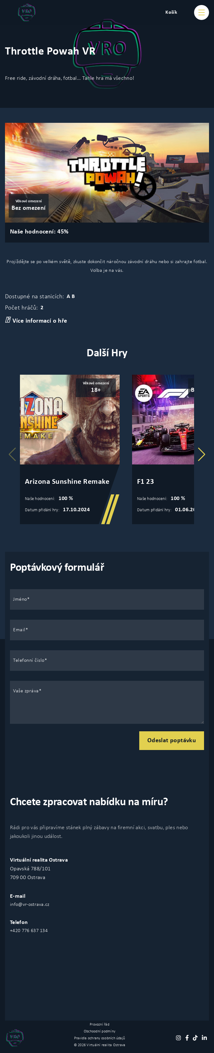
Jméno (20, 599)
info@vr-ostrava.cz (30, 904)
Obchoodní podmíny (99, 1031)
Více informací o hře (36, 320)
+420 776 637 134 (29, 930)
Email (19, 629)
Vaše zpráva (26, 691)
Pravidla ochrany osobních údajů (99, 1038)
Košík (171, 12)
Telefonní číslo (29, 660)
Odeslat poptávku (171, 741)
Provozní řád (99, 1024)
